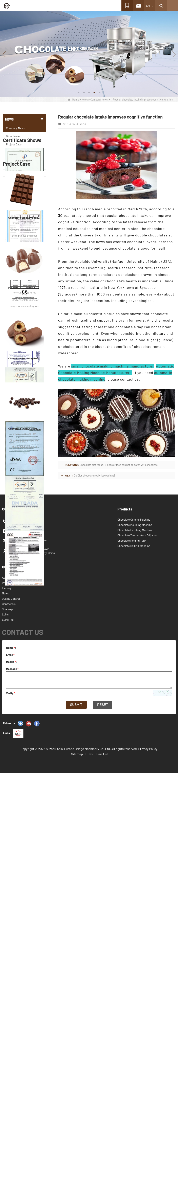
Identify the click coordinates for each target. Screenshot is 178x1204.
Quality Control (11, 1029)
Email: (11, 1086)
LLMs (5, 1045)
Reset (102, 1136)
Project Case (14, 144)
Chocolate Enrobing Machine (134, 961)
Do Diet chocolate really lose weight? (94, 475)
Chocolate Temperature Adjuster (137, 966)
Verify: (11, 1124)
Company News (99, 99)
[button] (78, 92)
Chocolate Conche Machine (133, 950)
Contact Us (9, 1035)
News (85, 99)
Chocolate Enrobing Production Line (24, 810)
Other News (13, 136)
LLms (89, 1185)
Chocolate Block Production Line (24, 670)
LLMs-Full (8, 1051)
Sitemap (77, 1185)
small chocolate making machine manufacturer (112, 366)
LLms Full (101, 1185)
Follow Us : (10, 1154)
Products (7, 1014)
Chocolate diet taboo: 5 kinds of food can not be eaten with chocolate (119, 464)
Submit (76, 1136)
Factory (6, 1019)
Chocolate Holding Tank (131, 971)
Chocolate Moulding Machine (134, 956)
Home (73, 99)
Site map (7, 1040)
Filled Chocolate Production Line (24, 740)
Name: (11, 1078)
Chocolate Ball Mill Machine (133, 977)
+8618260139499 (20, 952)
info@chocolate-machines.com (29, 971)
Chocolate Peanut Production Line (24, 881)
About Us (7, 1008)
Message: (13, 1100)
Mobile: (11, 1093)
